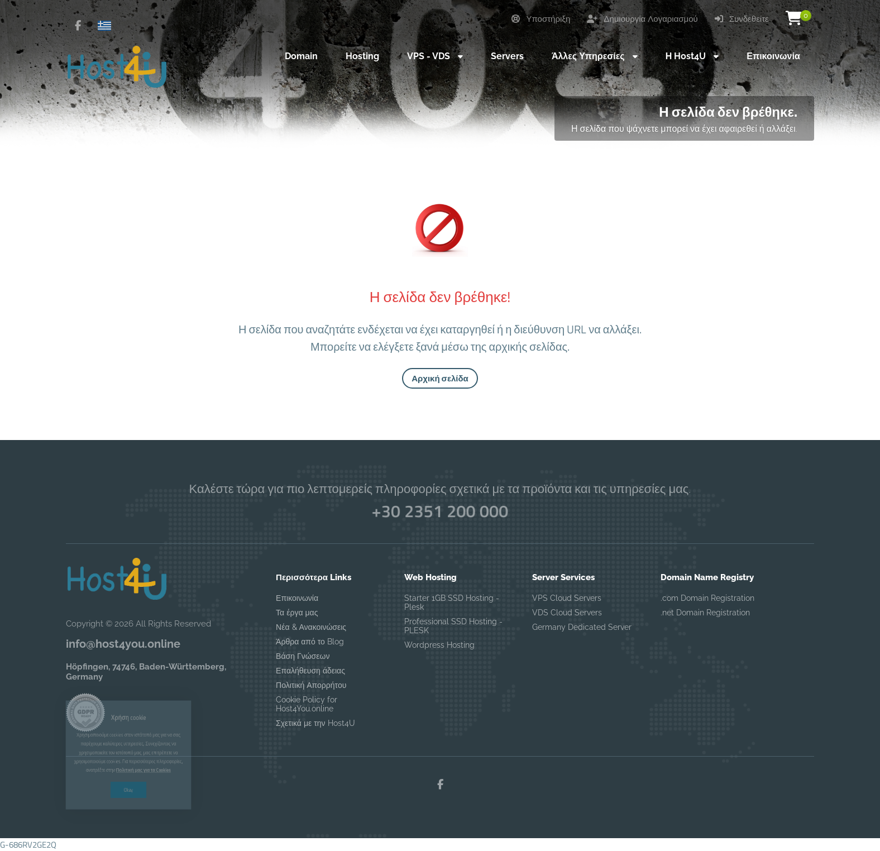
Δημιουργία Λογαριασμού (642, 19)
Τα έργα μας (297, 612)
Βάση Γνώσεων (302, 656)
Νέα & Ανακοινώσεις (311, 627)
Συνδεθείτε (742, 19)
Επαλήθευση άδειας (310, 670)
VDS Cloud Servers (567, 612)
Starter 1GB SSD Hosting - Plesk (451, 602)
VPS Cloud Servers (566, 598)
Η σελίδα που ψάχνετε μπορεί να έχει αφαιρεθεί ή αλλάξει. (684, 128)
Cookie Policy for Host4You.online (306, 704)
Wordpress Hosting (439, 644)
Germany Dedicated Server (582, 627)
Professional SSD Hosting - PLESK (453, 626)
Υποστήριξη (540, 19)
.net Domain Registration (705, 612)
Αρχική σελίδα (440, 378)
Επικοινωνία (297, 598)
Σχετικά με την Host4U (315, 723)
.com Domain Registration (707, 598)
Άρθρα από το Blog (310, 641)
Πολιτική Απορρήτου (311, 685)
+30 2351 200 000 (440, 511)
